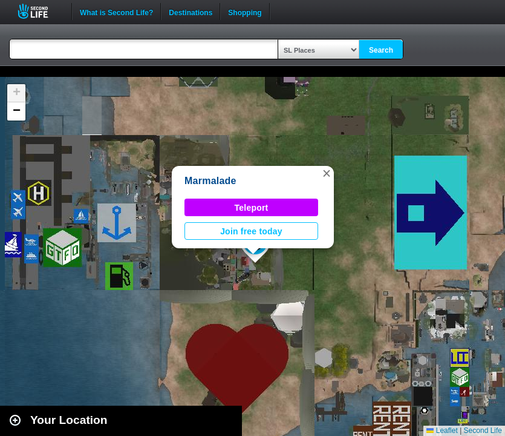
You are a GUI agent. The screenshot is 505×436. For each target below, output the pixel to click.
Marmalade (210, 181)
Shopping (244, 11)
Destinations (190, 11)
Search (381, 50)
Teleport (252, 208)
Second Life (39, 11)
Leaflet (441, 430)
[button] (326, 173)
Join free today (251, 231)
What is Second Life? (116, 11)
